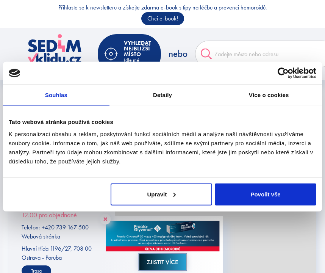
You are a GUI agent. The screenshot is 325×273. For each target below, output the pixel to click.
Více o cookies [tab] (269, 95)
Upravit (161, 194)
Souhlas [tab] (56, 95)
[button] (233, 252)
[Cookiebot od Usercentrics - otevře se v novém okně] (283, 73)
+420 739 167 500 (65, 227)
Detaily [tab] (162, 95)
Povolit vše (265, 194)
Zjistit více (162, 262)
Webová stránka (41, 236)
